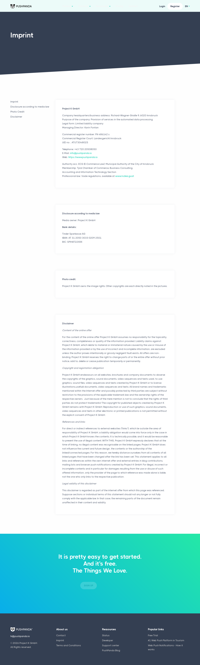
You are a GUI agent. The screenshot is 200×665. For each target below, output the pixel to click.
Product (66, 6)
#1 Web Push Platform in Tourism (166, 639)
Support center (110, 644)
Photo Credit (17, 111)
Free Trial (153, 634)
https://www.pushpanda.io (83, 157)
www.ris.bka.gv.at (124, 176)
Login (162, 6)
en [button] (186, 6)
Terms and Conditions (68, 644)
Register (175, 6)
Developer (107, 639)
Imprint (14, 101)
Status (106, 634)
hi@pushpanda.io (20, 635)
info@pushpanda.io (81, 153)
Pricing (119, 6)
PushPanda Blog (111, 649)
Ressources (102, 6)
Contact (133, 6)
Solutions (83, 6)
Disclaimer (16, 116)
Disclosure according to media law (29, 106)
